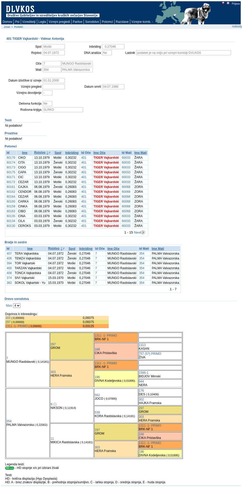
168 (97, 349)
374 (9, 278)
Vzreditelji (29, 22)
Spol (58, 153)
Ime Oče (100, 153)
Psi (17, 22)
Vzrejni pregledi (59, 22)
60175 (11, 172)
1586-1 (143, 373)
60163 (11, 211)
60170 (11, 157)
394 (9, 263)
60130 (11, 226)
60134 (11, 221)
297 (8, 322)
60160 (11, 201)
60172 (11, 182)
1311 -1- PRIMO (16, 326)
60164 (11, 196)
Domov (7, 22)
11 (52, 438)
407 (9, 253)
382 (9, 283)
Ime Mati (140, 153)
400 (9, 268)
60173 (11, 167)
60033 (126, 157)
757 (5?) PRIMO (150, 354)
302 (141, 399)
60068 (126, 187)
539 (97, 412)
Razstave (122, 22)
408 (9, 273)
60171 (11, 177)
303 (8, 318)
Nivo (9, 305)
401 (83, 157)
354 (141, 253)
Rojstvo (39, 152)
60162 (11, 192)
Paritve (77, 22)
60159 (11, 206)
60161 (11, 187)
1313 (142, 345)
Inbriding (71, 153)
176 (141, 391)
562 (97, 395)
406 (9, 258)
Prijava (235, 3)
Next (137, 232)
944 (141, 381)
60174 (11, 162)
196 (97, 377)
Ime (24, 153)
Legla (42, 22)
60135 (11, 216)
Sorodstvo (92, 22)
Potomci (107, 22)
